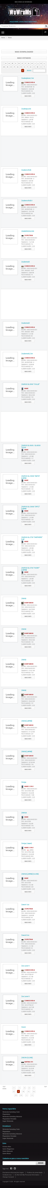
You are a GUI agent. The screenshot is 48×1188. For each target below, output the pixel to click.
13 (16, 1095)
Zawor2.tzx (25, 935)
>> (32, 1095)
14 (21, 1095)
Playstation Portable (9, 1119)
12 (33, 1091)
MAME (24, 388)
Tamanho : (27, 89)
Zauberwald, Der (27, 354)
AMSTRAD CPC (27, 1062)
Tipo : (27, 87)
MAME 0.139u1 (27, 786)
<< (13, 1088)
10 (23, 1091)
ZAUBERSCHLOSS (27, 231)
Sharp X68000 (27, 603)
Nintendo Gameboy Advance (12, 1116)
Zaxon (23, 1027)
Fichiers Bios (7, 1146)
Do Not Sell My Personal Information (27, 1175)
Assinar (40, 1163)
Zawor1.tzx (25, 905)
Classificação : (28, 93)
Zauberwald (25, 262)
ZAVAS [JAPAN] (26, 721)
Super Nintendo (8, 1121)
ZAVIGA (24, 813)
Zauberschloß (26, 170)
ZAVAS (23, 598)
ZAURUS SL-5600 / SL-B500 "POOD (30, 447)
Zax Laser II (25, 966)
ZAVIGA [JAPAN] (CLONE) (30, 874)
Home (3, 37)
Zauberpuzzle (26, 109)
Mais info (28, 96)
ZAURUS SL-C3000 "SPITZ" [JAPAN (30, 508)
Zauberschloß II (26, 201)
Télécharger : (27, 91)
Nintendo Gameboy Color (11, 1112)
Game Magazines (8, 1149)
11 (28, 1091)
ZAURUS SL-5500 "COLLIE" (30, 384)
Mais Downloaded (24, 52)
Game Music (7, 1153)
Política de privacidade (34, 1172)
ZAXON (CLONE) (27, 1058)
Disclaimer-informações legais (13, 1172)
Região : (29, 85)
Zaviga (23, 782)
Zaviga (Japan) (26, 843)
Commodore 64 (28, 82)
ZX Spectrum (27, 235)
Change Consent (8, 1177)
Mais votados (24, 58)
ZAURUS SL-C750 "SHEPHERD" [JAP (31, 538)
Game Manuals (8, 1151)
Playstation (6, 1114)
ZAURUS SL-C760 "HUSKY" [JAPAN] (30, 569)
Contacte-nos (7, 1175)
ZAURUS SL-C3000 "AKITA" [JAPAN (30, 477)
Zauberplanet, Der (27, 78)
